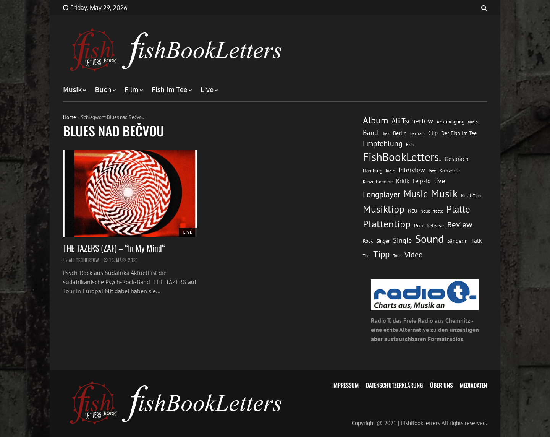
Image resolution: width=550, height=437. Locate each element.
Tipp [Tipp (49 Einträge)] (381, 254)
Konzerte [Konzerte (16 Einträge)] (449, 170)
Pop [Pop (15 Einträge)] (418, 225)
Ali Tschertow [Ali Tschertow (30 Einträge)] (412, 120)
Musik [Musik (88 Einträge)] (444, 193)
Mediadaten (473, 385)
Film (132, 90)
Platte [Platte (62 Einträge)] (458, 209)
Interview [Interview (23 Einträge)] (411, 170)
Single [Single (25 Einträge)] (402, 240)
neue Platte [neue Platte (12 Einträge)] (432, 211)
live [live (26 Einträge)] (439, 180)
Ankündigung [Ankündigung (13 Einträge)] (450, 122)
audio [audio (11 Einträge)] (473, 122)
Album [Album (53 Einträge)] (375, 120)
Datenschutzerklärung (394, 385)
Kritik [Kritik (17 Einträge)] (402, 181)
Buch (103, 90)
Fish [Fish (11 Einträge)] (410, 144)
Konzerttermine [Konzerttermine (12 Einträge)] (378, 181)
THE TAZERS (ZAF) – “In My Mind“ (115, 248)
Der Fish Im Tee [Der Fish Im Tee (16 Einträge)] (459, 133)
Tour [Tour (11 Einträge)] (397, 255)
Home (69, 117)
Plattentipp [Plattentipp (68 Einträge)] (387, 224)
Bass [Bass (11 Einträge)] (386, 133)
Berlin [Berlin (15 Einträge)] (400, 133)
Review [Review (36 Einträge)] (459, 224)
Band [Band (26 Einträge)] (370, 132)
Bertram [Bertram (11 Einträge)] (417, 133)
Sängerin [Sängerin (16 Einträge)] (457, 240)
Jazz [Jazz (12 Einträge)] (432, 171)
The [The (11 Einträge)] (366, 255)
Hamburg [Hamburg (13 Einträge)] (372, 170)
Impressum (345, 385)
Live (207, 90)
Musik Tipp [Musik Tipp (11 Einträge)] (471, 195)
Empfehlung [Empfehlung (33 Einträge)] (383, 143)
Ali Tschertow (84, 260)
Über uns (441, 385)
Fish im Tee (170, 90)
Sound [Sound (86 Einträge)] (429, 239)
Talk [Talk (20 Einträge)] (476, 240)
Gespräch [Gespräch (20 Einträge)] (457, 158)
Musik (72, 90)
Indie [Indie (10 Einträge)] (390, 171)
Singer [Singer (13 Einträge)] (383, 241)
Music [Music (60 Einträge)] (415, 194)
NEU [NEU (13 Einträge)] (412, 211)
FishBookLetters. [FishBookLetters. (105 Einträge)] (402, 156)
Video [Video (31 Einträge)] (413, 254)
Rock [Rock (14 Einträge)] (368, 240)
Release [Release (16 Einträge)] (435, 225)
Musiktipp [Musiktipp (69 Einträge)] (383, 209)
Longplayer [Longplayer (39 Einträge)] (381, 194)
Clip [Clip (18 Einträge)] (433, 132)
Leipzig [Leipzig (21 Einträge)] (421, 181)
